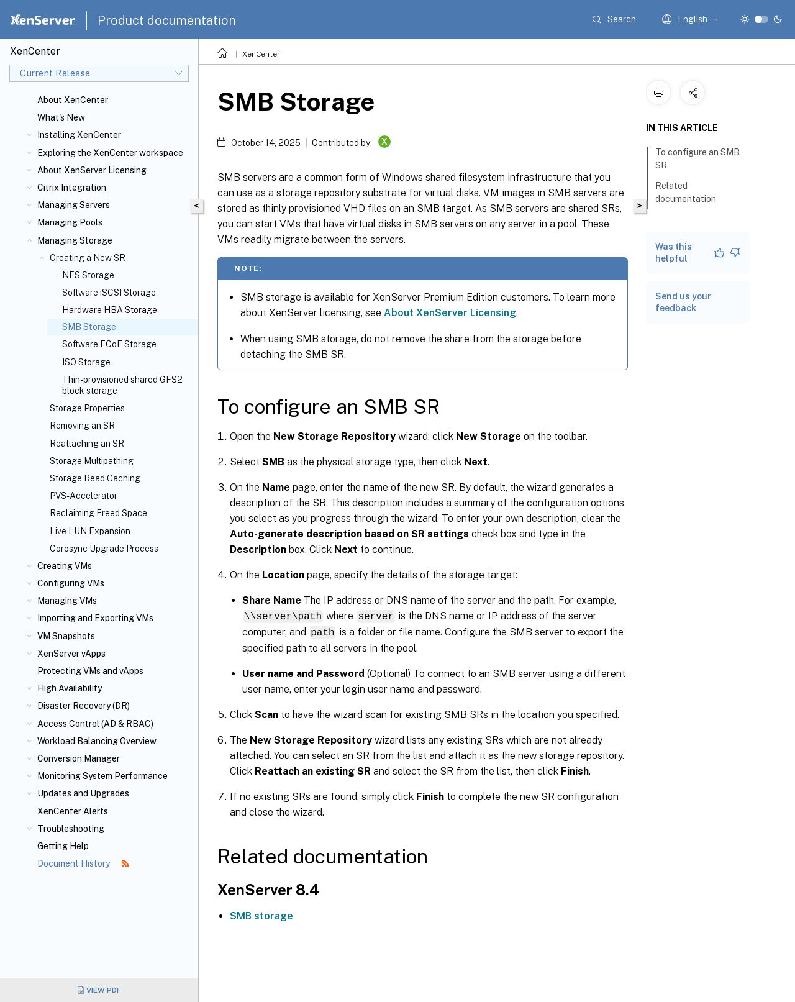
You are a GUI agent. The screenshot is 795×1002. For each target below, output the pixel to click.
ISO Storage (86, 362)
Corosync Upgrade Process (104, 548)
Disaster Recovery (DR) (83, 706)
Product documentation (167, 20)
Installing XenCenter (79, 135)
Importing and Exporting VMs (95, 618)
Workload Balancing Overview (97, 741)
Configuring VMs (70, 583)
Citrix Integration (71, 188)
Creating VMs (64, 566)
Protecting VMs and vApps (90, 671)
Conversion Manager (78, 758)
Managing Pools (69, 222)
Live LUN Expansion (90, 531)
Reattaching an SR (87, 444)
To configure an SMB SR (697, 158)
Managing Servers (73, 205)
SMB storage (261, 915)
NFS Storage (88, 275)
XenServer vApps (71, 653)
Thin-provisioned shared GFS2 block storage (122, 385)
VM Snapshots (66, 636)
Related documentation (692, 192)
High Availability (69, 688)
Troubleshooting (70, 829)
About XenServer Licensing (92, 170)
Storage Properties (87, 408)
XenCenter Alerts (72, 811)
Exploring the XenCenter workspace (110, 153)
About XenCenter (72, 100)
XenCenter (261, 54)
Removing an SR (82, 425)
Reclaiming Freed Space (98, 513)
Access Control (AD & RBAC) (95, 724)
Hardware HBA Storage (109, 310)
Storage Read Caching (95, 478)
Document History (83, 863)
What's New (61, 117)
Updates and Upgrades (83, 793)
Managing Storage (74, 240)
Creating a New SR (87, 258)
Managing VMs (67, 601)
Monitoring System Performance (102, 776)
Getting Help (63, 846)
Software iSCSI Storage (109, 293)
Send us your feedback (683, 302)
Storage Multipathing (92, 461)
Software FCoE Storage (109, 344)
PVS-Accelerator (83, 496)
